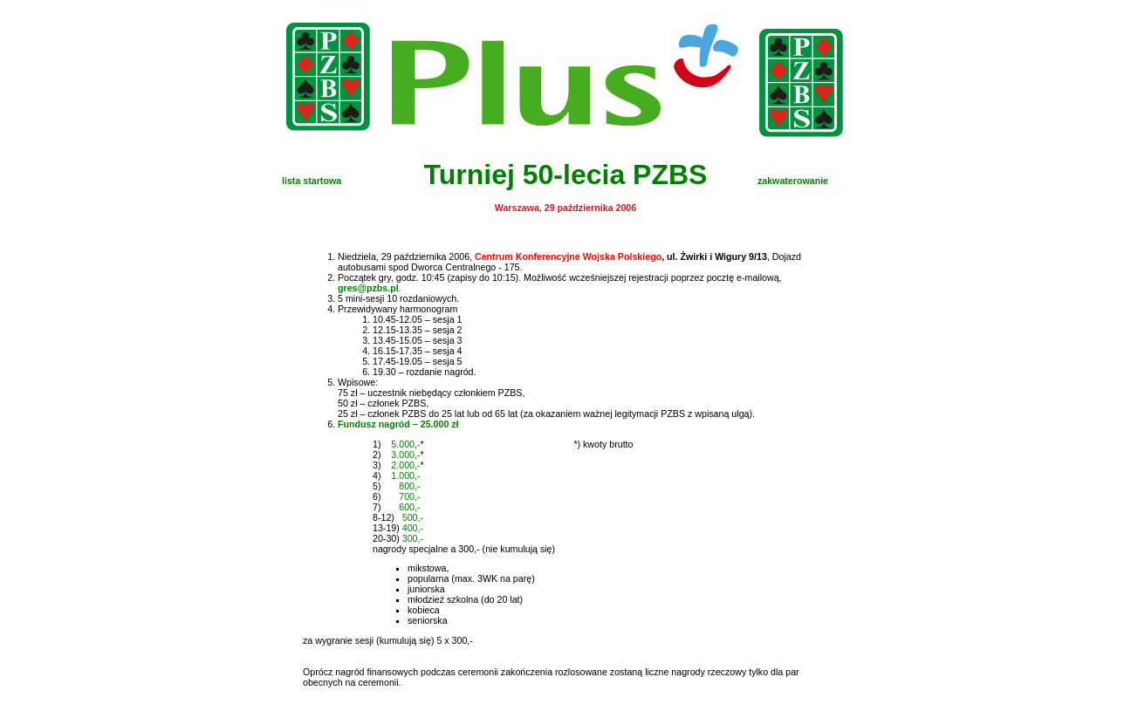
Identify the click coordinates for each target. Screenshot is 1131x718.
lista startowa (311, 180)
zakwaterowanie (792, 180)
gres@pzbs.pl (368, 288)
